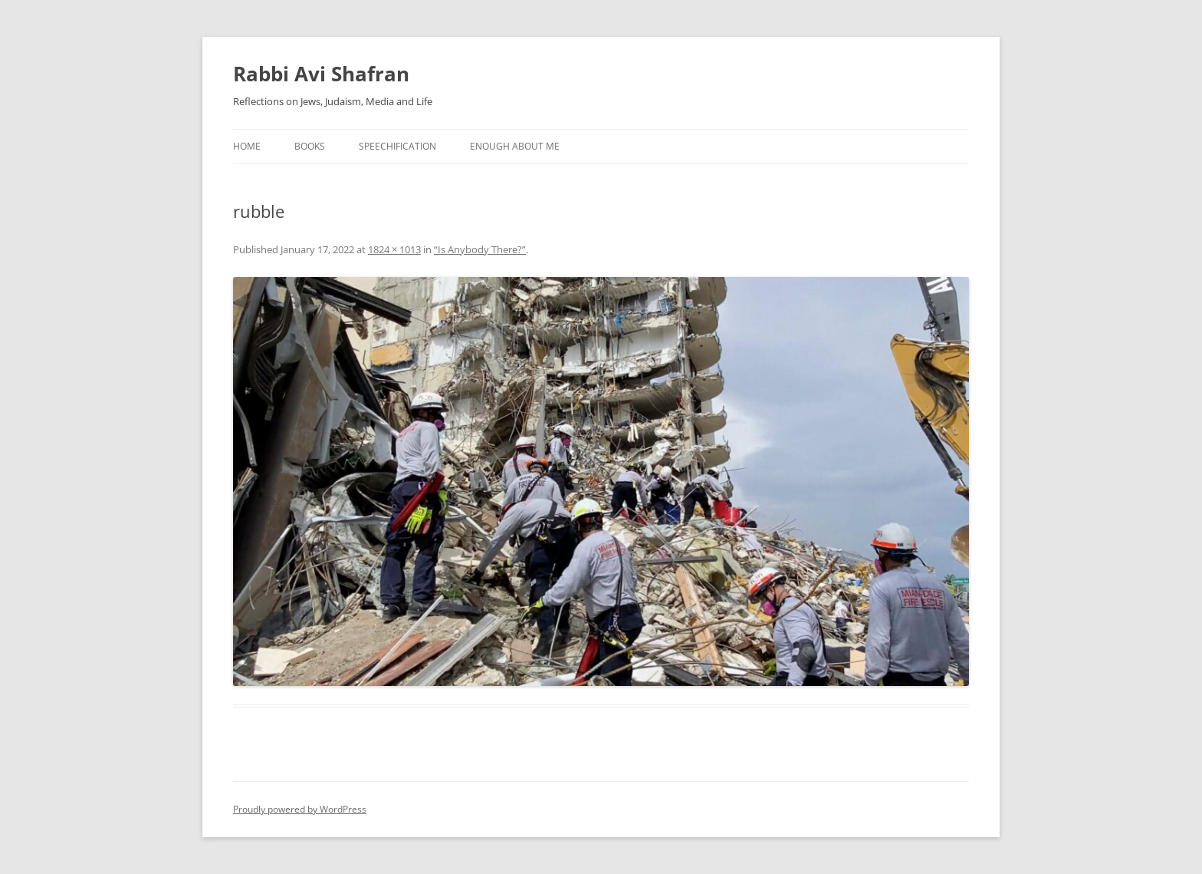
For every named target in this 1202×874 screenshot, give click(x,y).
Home (247, 146)
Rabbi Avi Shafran (321, 73)
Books (309, 146)
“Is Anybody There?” (480, 249)
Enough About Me (515, 146)
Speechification (397, 146)
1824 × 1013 (394, 249)
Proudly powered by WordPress (299, 809)
